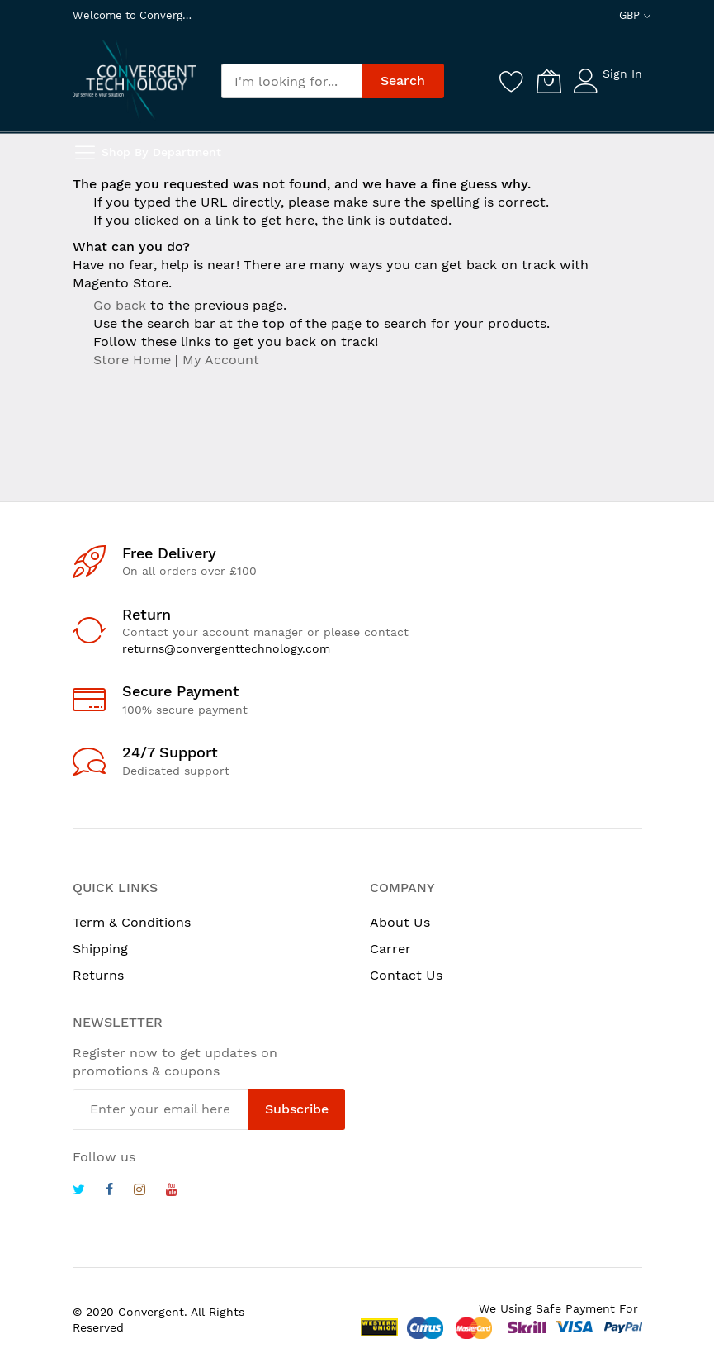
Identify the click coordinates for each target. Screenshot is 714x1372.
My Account (220, 360)
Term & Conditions (132, 922)
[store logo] (134, 80)
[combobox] (291, 81)
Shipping (100, 949)
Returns (98, 975)
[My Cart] (549, 81)
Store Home (132, 360)
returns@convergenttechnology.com (226, 648)
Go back (119, 305)
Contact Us (406, 975)
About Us (400, 922)
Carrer (390, 949)
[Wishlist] (511, 81)
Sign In (622, 73)
